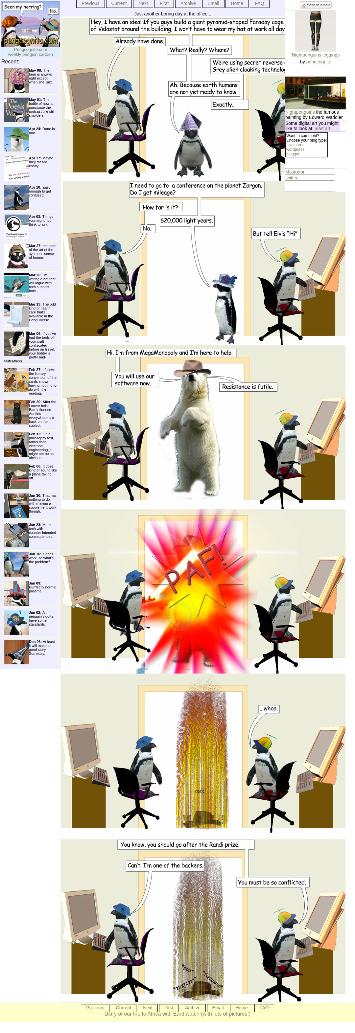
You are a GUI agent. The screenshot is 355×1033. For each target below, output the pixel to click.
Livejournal (295, 145)
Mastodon (295, 171)
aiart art (322, 128)
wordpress (295, 149)
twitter (291, 177)
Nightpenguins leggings (316, 54)
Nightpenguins (300, 112)
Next (143, 3)
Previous (90, 3)
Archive (188, 3)
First (164, 3)
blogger (292, 154)
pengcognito (318, 61)
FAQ (259, 3)
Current (119, 3)
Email (213, 3)
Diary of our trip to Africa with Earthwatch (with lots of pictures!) (178, 1014)
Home (237, 3)
